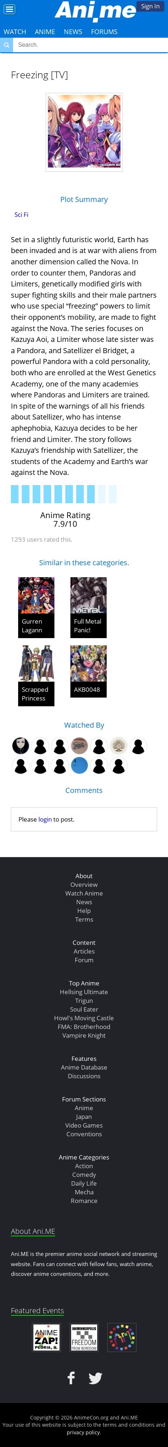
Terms (84, 919)
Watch (15, 31)
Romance (84, 1200)
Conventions (84, 1134)
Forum (84, 960)
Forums (104, 31)
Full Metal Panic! (87, 625)
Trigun (84, 1000)
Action (84, 1166)
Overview (84, 884)
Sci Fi (21, 214)
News (73, 31)
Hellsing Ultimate (84, 992)
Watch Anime (84, 893)
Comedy (84, 1174)
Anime (45, 31)
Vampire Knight (84, 1035)
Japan (84, 1116)
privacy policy (83, 1432)
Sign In (150, 6)
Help (84, 910)
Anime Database (84, 1067)
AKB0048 (87, 689)
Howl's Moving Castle (84, 1018)
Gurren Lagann (32, 625)
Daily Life (84, 1183)
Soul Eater (84, 1009)
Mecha (84, 1192)
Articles (84, 951)
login (45, 819)
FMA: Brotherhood (84, 1026)
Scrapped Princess (35, 693)
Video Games (84, 1125)
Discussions (84, 1076)
